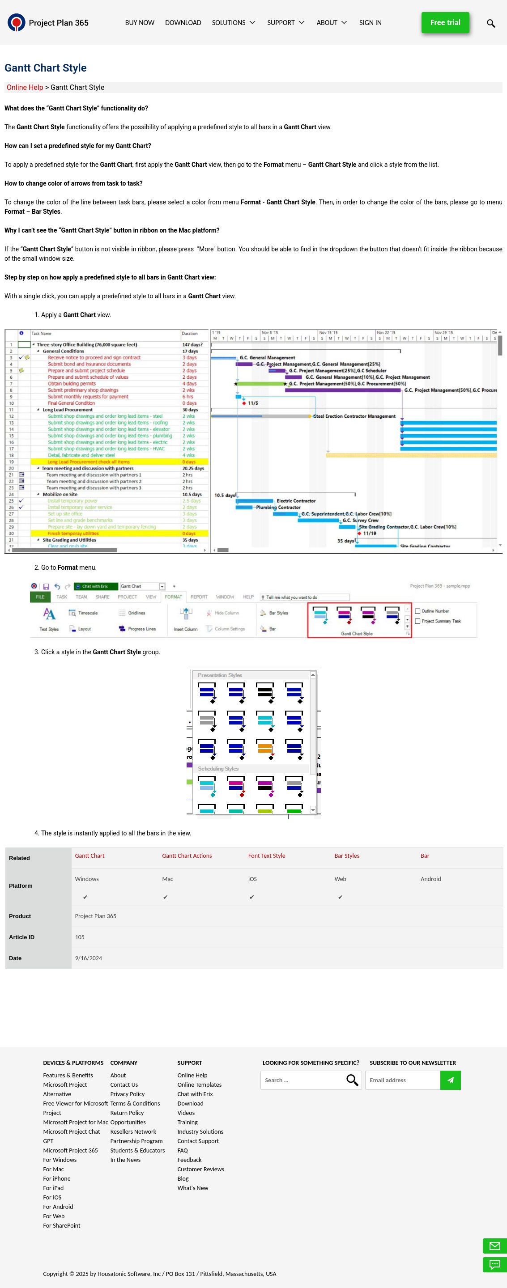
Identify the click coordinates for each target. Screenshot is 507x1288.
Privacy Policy (128, 1094)
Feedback (190, 1160)
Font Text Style (266, 856)
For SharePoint (62, 1225)
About (327, 22)
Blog (183, 1178)
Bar (425, 856)
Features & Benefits (68, 1075)
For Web (54, 1216)
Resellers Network (134, 1131)
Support (281, 22)
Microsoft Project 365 (70, 1150)
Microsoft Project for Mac (75, 1122)
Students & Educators (138, 1150)
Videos (186, 1113)
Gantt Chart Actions (187, 856)
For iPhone (57, 1178)
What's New (193, 1188)
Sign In (370, 22)
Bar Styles (347, 856)
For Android (58, 1207)
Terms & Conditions (135, 1103)
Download (183, 22)
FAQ (183, 1150)
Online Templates (200, 1085)
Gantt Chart (90, 856)
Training (188, 1122)
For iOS (52, 1197)
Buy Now (139, 22)
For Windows (60, 1160)
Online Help (25, 87)
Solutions (229, 22)
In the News (126, 1160)
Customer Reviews (201, 1169)
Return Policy (127, 1113)
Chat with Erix (195, 1094)
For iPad (53, 1188)
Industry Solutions (200, 1131)
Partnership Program (137, 1141)
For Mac (53, 1169)
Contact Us (124, 1085)
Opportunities (128, 1122)
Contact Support (198, 1141)
